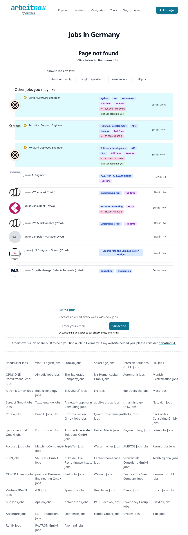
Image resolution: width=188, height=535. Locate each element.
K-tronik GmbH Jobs (19, 391)
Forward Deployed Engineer (46, 147)
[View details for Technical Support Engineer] (15, 130)
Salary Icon (102, 109)
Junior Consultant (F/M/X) (39, 206)
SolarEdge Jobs (104, 363)
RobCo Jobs (13, 414)
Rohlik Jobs (13, 525)
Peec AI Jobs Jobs (47, 414)
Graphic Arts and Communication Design (121, 252)
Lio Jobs (99, 391)
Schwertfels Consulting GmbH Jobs (135, 462)
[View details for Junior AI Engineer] (15, 177)
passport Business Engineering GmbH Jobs (48, 478)
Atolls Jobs (130, 414)
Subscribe (119, 326)
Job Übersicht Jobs (135, 391)
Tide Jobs (159, 514)
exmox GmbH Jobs (106, 514)
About (138, 10)
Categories (98, 10)
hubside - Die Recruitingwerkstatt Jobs (78, 462)
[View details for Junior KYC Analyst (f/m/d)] (15, 193)
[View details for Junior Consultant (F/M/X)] (15, 208)
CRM (103, 153)
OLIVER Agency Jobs (19, 474)
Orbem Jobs (131, 514)
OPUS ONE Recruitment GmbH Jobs (19, 379)
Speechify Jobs (74, 490)
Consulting (107, 271)
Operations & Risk (110, 193)
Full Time (106, 103)
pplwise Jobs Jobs (76, 502)
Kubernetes (128, 98)
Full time (106, 180)
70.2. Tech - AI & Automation (116, 175)
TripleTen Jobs (74, 446)
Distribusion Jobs (47, 430)
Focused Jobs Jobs (18, 446)
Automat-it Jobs (134, 375)
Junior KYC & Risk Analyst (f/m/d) (44, 223)
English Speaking (92, 79)
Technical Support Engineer (45, 125)
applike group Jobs (107, 402)
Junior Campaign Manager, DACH (44, 236)
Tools (114, 10)
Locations (79, 10)
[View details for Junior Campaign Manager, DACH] (15, 237)
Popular (63, 10)
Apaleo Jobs (43, 502)
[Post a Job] (167, 10)
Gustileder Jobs (104, 490)
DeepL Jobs (131, 490)
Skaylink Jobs (162, 502)
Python (105, 98)
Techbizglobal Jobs (165, 458)
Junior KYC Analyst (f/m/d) (39, 192)
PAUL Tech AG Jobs (107, 502)
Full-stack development (113, 148)
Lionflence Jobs (75, 514)
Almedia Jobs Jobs (47, 375)
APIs (134, 125)
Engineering (124, 271)
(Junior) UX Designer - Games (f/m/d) (46, 250)
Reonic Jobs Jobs (164, 446)
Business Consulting (112, 206)
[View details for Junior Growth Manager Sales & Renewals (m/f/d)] (15, 271)
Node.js (105, 131)
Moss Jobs (160, 391)
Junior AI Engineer (35, 175)
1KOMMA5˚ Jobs (76, 391)
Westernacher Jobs (107, 446)
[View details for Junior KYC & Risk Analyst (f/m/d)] (15, 223)
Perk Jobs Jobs (74, 474)
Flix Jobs (158, 363)
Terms (115, 332)
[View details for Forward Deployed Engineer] (15, 155)
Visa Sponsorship (61, 79)
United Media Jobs (106, 430)
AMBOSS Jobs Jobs (136, 446)
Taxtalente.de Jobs (47, 402)
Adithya (30, 13)
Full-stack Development (113, 125)
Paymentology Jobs (136, 430)
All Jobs (142, 79)
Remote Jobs (120, 79)
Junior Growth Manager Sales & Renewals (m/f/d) (54, 270)
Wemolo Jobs (103, 474)
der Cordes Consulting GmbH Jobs (165, 418)
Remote (120, 103)
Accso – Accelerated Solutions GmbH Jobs (78, 434)
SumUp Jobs (73, 363)
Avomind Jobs (74, 525)
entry (131, 206)
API (133, 148)
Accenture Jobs (16, 514)
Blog (125, 10)
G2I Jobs (41, 490)
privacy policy (100, 332)
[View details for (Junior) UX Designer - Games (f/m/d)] (15, 254)
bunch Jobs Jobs (164, 490)
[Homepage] (28, 7)
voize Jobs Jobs (163, 430)
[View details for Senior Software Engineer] (15, 105)
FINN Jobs (12, 458)
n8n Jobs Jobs (15, 502)
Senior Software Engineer (44, 97)
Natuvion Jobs (162, 402)
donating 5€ (167, 343)
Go (115, 98)
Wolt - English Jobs (48, 363)
